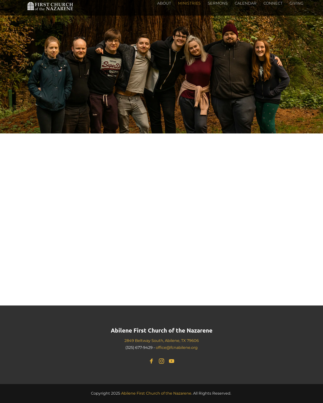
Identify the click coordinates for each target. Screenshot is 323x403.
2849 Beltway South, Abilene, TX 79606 (161, 340)
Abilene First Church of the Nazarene (161, 330)
